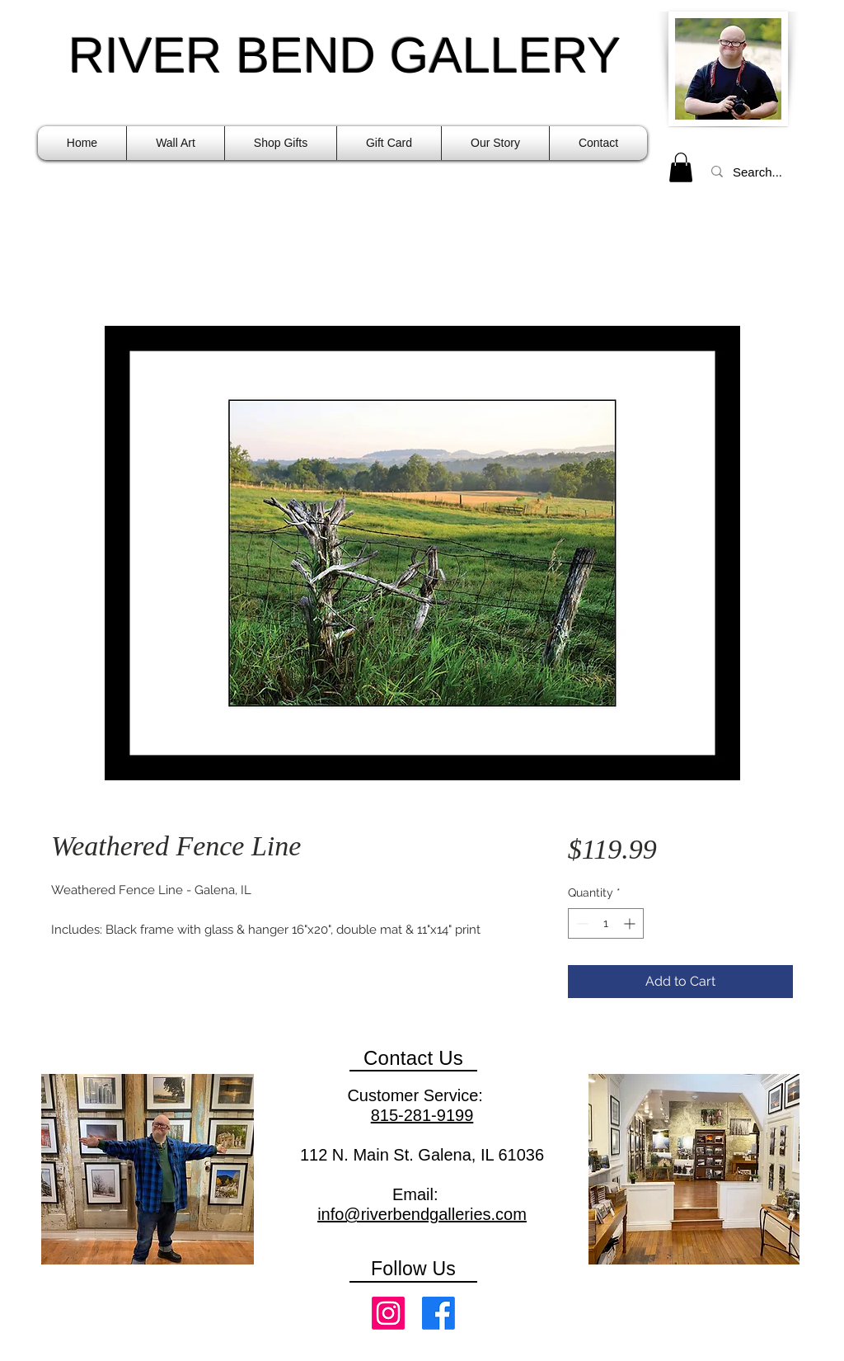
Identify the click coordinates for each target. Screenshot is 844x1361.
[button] (175, 143)
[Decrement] (580, 923)
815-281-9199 (422, 1115)
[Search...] (759, 172)
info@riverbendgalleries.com (422, 1214)
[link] (680, 167)
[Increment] (631, 923)
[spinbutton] (606, 923)
